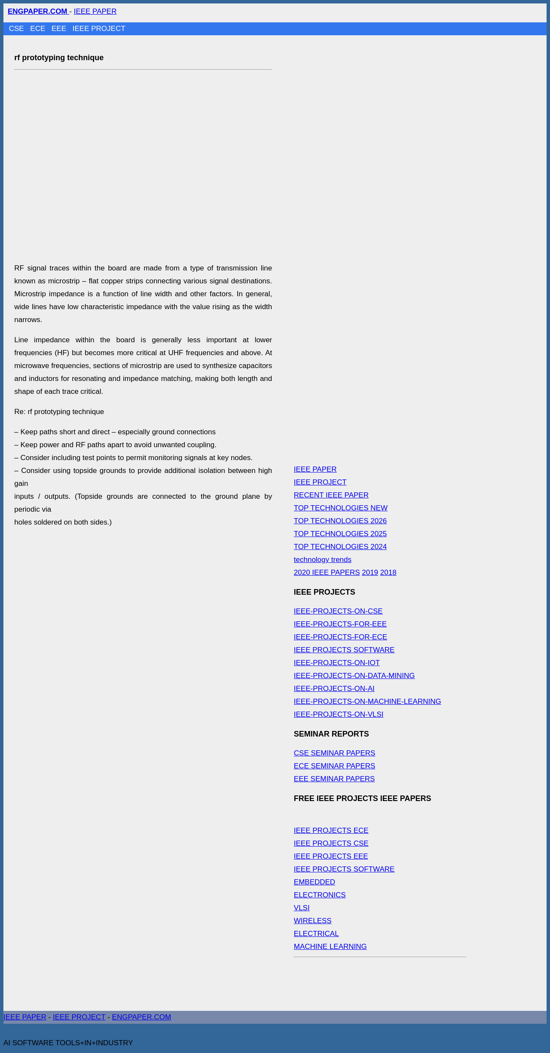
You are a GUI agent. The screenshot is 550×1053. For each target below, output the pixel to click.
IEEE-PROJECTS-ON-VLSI (339, 714)
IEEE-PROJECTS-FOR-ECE (340, 637)
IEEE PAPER (95, 11)
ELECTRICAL (316, 934)
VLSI (302, 908)
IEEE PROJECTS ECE (331, 830)
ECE (38, 29)
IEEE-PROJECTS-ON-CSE (338, 611)
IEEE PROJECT (99, 29)
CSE (17, 29)
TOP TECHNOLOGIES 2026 (340, 521)
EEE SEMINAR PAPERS (334, 779)
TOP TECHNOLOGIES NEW (341, 508)
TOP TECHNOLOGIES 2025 (340, 534)
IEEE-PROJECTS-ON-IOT (337, 663)
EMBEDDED (314, 882)
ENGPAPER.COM (141, 1017)
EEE (60, 29)
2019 (370, 572)
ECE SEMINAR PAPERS (335, 766)
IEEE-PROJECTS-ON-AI (334, 689)
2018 (388, 572)
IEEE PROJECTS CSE (331, 843)
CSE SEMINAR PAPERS (335, 753)
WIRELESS (313, 921)
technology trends (322, 560)
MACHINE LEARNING (330, 946)
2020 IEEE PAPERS (327, 572)
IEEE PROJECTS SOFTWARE (344, 650)
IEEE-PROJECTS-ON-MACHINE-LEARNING (367, 701)
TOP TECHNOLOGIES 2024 (340, 547)
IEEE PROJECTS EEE (331, 856)
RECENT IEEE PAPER (331, 495)
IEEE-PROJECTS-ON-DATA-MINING (354, 676)
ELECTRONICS (320, 895)
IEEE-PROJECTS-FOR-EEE (340, 624)
